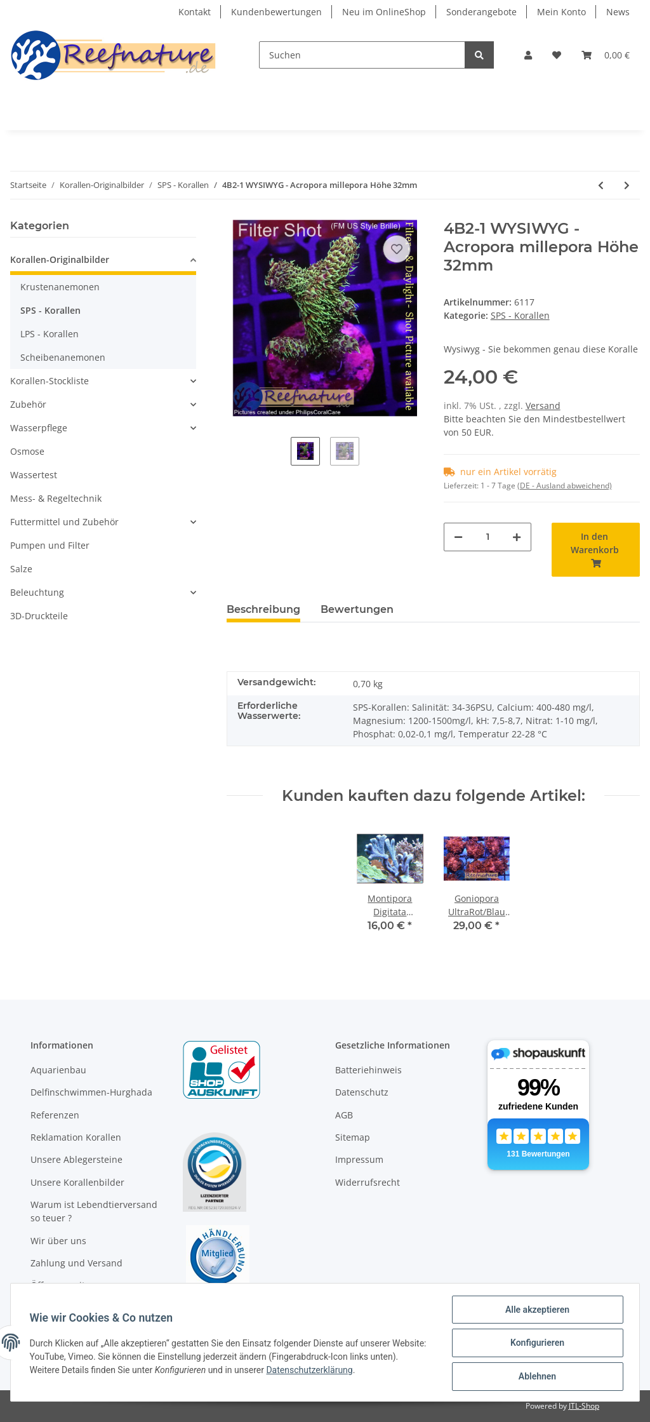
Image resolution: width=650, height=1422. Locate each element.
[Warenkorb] (605, 55)
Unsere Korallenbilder (77, 1182)
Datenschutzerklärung (341, 1370)
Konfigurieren (535, 1344)
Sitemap (352, 1137)
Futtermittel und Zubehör (64, 522)
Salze (21, 569)
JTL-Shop (584, 1405)
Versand (543, 405)
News (618, 12)
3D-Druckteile (39, 616)
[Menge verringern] (458, 537)
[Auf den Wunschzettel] (397, 249)
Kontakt (194, 12)
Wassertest (33, 475)
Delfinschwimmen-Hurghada (91, 1092)
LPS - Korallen (49, 334)
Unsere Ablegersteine (76, 1159)
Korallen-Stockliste (49, 381)
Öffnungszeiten (63, 1285)
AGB (344, 1115)
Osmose (27, 451)
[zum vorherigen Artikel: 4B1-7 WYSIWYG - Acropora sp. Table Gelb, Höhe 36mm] (601, 185)
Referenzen (54, 1115)
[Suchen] (362, 55)
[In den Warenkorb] (596, 550)
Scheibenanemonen (62, 357)
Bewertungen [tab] (357, 609)
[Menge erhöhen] (517, 537)
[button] (528, 55)
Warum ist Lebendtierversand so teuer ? (93, 1211)
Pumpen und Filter (50, 545)
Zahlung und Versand (76, 1263)
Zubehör (28, 404)
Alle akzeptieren (535, 1311)
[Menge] (488, 537)
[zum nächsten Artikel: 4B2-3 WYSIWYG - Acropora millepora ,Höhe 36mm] (627, 185)
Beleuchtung (37, 592)
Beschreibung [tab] (263, 609)
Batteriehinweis (368, 1070)
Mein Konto (561, 12)
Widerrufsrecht (367, 1182)
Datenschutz (361, 1092)
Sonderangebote (481, 12)
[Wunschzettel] (556, 55)
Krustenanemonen (60, 287)
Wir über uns (58, 1241)
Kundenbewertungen (276, 12)
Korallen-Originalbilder (59, 259)
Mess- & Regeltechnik (56, 498)
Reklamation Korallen (75, 1137)
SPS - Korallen (520, 315)
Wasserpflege (38, 428)
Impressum (359, 1159)
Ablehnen (535, 1377)
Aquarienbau (58, 1070)
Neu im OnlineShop (384, 12)
